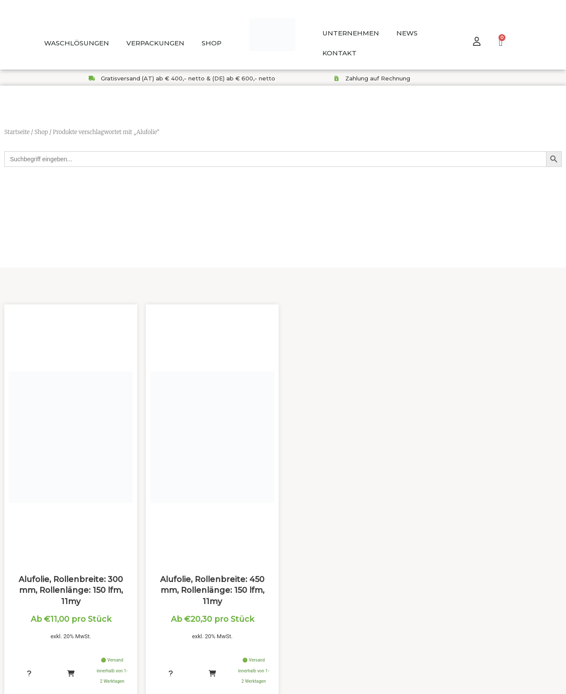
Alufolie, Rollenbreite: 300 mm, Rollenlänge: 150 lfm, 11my (71, 593)
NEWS (407, 33)
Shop (41, 132)
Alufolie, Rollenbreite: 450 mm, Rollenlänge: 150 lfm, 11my (212, 593)
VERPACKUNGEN (155, 43)
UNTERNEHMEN (350, 33)
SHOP (212, 43)
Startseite (16, 132)
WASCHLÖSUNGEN (76, 43)
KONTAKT (339, 53)
